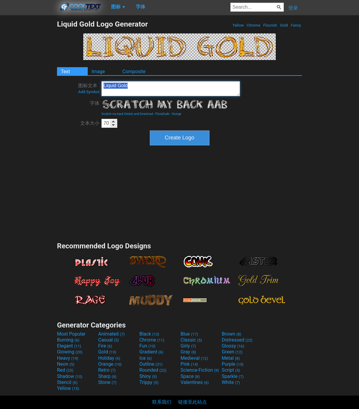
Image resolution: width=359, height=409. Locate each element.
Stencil (67, 382)
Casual (108, 340)
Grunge (176, 114)
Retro (106, 370)
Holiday (109, 358)
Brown (231, 334)
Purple (233, 364)
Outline (151, 364)
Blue (189, 334)
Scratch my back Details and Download (127, 114)
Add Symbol (88, 92)
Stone (107, 382)
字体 (94, 103)
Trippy (148, 382)
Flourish (270, 25)
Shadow (69, 376)
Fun (147, 346)
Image (98, 71)
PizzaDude (162, 114)
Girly (188, 346)
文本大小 (89, 123)
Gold (284, 25)
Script (231, 370)
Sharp (107, 376)
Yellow (238, 25)
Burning (68, 340)
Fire (105, 346)
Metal (231, 358)
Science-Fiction (200, 370)
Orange (110, 364)
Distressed (237, 340)
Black (149, 334)
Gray (188, 352)
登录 (293, 8)
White (231, 382)
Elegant (69, 346)
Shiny (148, 376)
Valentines (195, 382)
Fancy (296, 25)
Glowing (69, 352)
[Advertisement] (28, 109)
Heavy (67, 358)
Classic (191, 340)
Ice (145, 358)
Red (65, 370)
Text (65, 71)
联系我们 (161, 402)
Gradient (151, 352)
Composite (134, 71)
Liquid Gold (170, 88)
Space (190, 376)
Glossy (233, 346)
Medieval (194, 358)
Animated (111, 334)
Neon (65, 364)
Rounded (153, 370)
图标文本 (88, 88)
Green (232, 352)
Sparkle (233, 376)
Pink (189, 364)
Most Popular (71, 334)
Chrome (253, 25)
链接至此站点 (192, 402)
